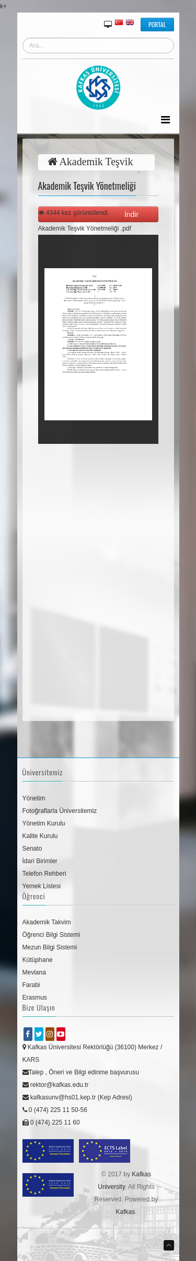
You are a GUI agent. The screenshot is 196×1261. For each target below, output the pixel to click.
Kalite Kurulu (40, 836)
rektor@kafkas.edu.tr (55, 1084)
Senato (32, 848)
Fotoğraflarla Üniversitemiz (59, 811)
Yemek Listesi (41, 886)
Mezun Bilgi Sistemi (49, 947)
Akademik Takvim (46, 922)
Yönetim (33, 798)
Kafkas (125, 1212)
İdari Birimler (39, 861)
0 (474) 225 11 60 (51, 1122)
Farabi (31, 985)
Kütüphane (37, 960)
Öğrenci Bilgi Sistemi (51, 934)
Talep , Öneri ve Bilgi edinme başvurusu (80, 1072)
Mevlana (34, 972)
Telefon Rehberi (44, 873)
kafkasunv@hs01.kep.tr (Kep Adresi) (77, 1097)
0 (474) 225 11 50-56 (54, 1110)
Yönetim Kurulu (43, 823)
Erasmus (34, 997)
